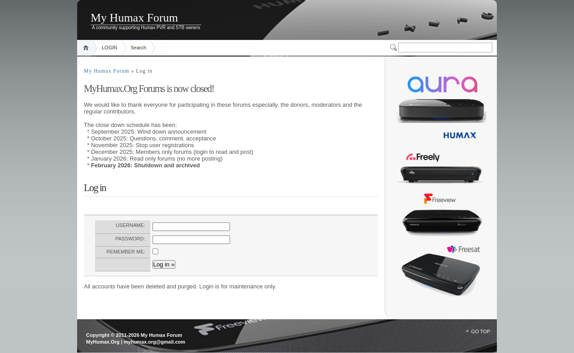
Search (138, 47)
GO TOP (480, 331)
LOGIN (109, 47)
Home (87, 48)
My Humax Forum (134, 17)
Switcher (394, 47)
